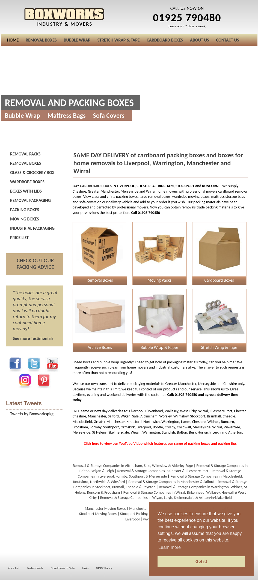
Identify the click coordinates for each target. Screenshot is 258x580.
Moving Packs (159, 280)
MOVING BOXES (24, 219)
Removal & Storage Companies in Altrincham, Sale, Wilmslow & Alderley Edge (133, 465)
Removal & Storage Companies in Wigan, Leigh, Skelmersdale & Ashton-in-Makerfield (166, 497)
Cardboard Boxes (219, 280)
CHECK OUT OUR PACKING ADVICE (35, 263)
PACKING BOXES (24, 209)
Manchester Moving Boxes (105, 508)
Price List (13, 568)
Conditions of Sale (63, 568)
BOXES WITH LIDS (26, 191)
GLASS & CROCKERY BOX (32, 172)
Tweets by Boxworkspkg (32, 413)
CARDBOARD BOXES (96, 186)
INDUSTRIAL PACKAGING (32, 228)
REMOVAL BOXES (25, 163)
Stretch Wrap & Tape (219, 347)
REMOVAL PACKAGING (30, 200)
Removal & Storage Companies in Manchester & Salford (171, 481)
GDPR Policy (104, 568)
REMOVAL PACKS (25, 154)
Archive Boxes (100, 347)
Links (85, 568)
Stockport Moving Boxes (98, 513)
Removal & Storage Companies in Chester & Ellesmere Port (162, 471)
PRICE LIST (19, 237)
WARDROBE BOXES (27, 181)
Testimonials (35, 568)
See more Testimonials (33, 338)
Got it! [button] (201, 561)
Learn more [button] (169, 547)
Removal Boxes (100, 280)
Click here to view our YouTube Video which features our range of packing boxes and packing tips (160, 443)
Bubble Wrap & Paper (159, 347)
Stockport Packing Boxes (139, 513)
